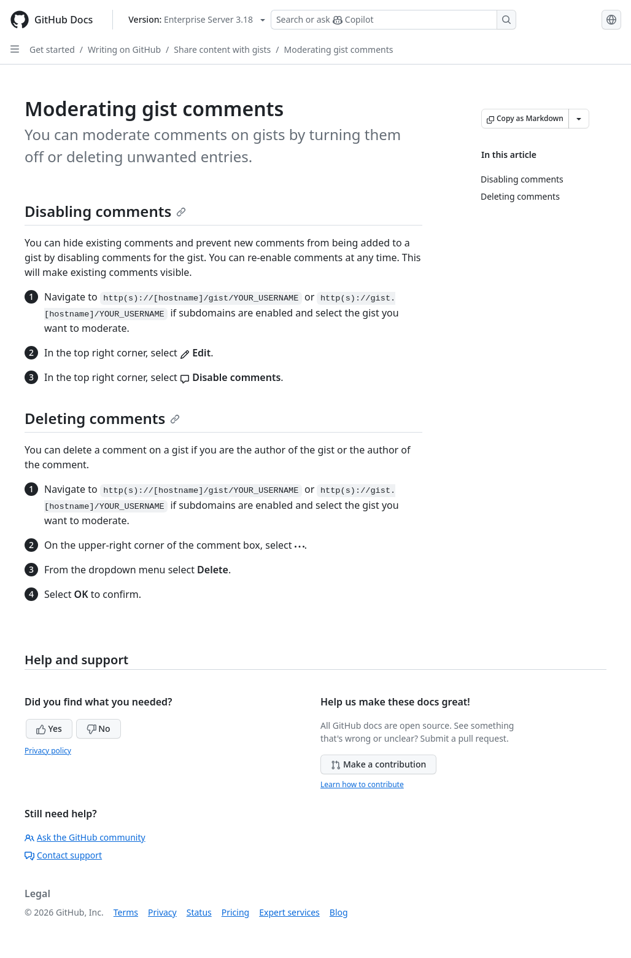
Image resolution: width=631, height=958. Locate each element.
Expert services (289, 912)
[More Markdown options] (578, 118)
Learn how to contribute (362, 784)
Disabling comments (105, 211)
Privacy (162, 912)
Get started (52, 49)
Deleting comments (102, 418)
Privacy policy (48, 750)
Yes (49, 728)
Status (199, 912)
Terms (126, 912)
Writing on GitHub (124, 49)
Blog (339, 912)
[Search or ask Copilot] (393, 19)
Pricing (235, 912)
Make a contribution (378, 764)
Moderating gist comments (338, 49)
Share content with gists (222, 49)
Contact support (63, 855)
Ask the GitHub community (85, 837)
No (98, 728)
